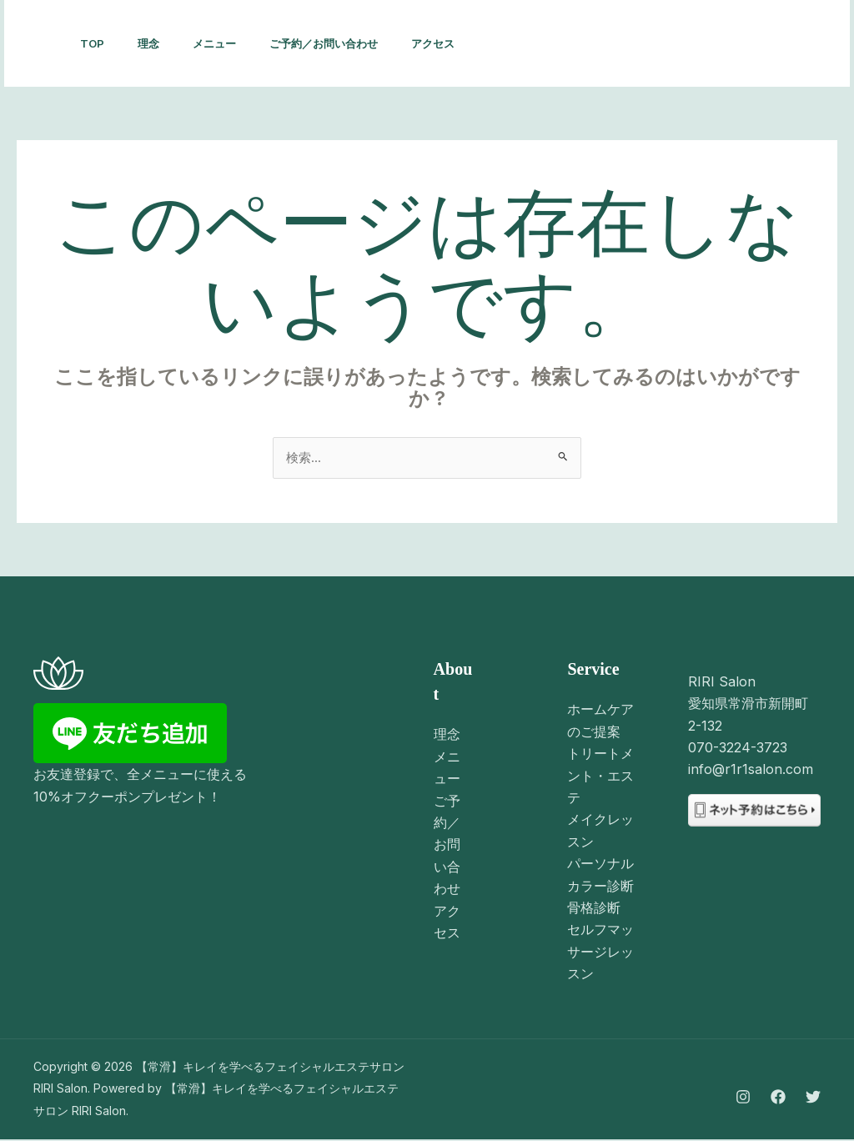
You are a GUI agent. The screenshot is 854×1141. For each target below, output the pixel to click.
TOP (95, 43)
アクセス (463, 43)
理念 (158, 43)
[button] (776, 43)
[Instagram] (620, 44)
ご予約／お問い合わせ (347, 43)
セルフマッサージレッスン (600, 953)
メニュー (231, 43)
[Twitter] (694, 44)
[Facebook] (657, 44)
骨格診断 (593, 909)
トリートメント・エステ (600, 776)
